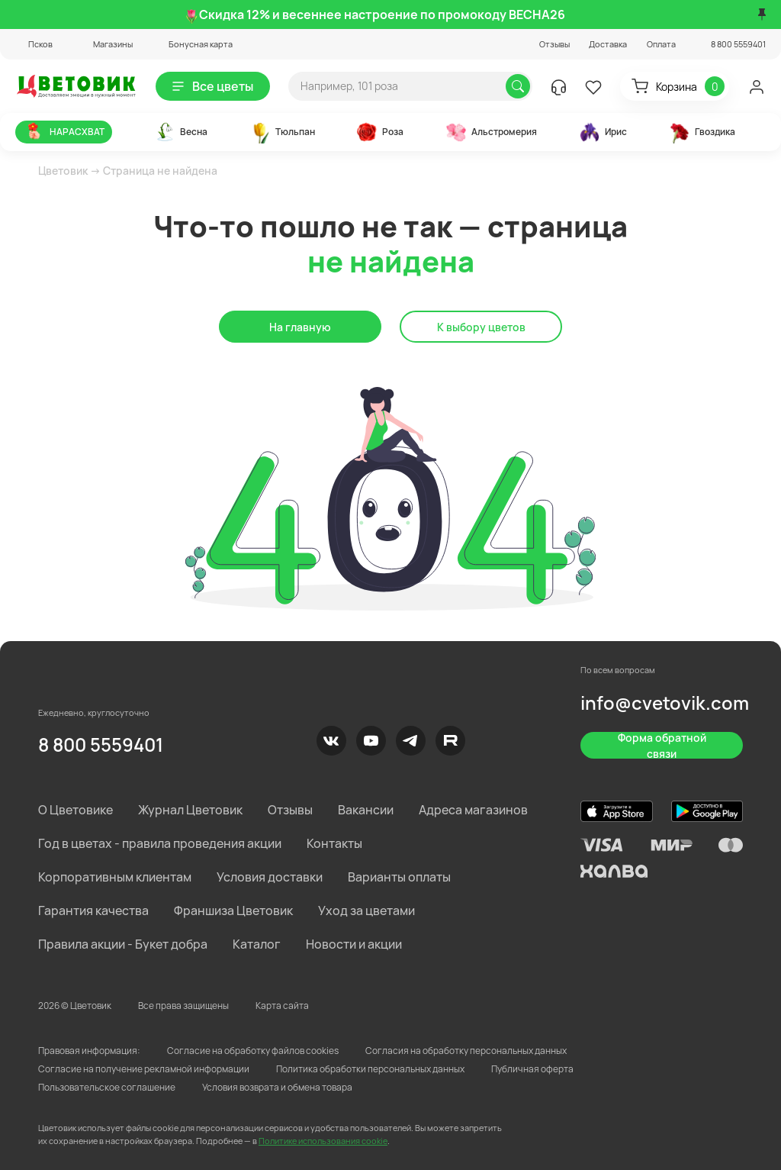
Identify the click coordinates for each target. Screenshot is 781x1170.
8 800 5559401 (100, 744)
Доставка (608, 44)
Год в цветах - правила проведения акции (159, 843)
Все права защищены (183, 1005)
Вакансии (366, 809)
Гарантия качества (93, 910)
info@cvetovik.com (664, 702)
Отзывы (554, 44)
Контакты (334, 843)
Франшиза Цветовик (233, 910)
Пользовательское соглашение (106, 1087)
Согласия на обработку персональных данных (466, 1050)
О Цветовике (75, 809)
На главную (300, 327)
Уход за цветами (366, 910)
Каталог (257, 944)
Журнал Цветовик (190, 809)
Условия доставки (270, 877)
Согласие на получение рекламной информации (143, 1068)
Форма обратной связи (662, 745)
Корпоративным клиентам (114, 877)
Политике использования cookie (323, 1140)
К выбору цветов (481, 327)
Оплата (661, 44)
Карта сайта (282, 1005)
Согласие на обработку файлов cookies (253, 1050)
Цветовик (63, 170)
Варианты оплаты (399, 877)
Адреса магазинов (473, 809)
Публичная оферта (532, 1068)
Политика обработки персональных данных (370, 1068)
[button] (34, 44)
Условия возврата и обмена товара (277, 1087)
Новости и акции (354, 944)
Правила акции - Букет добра (122, 944)
